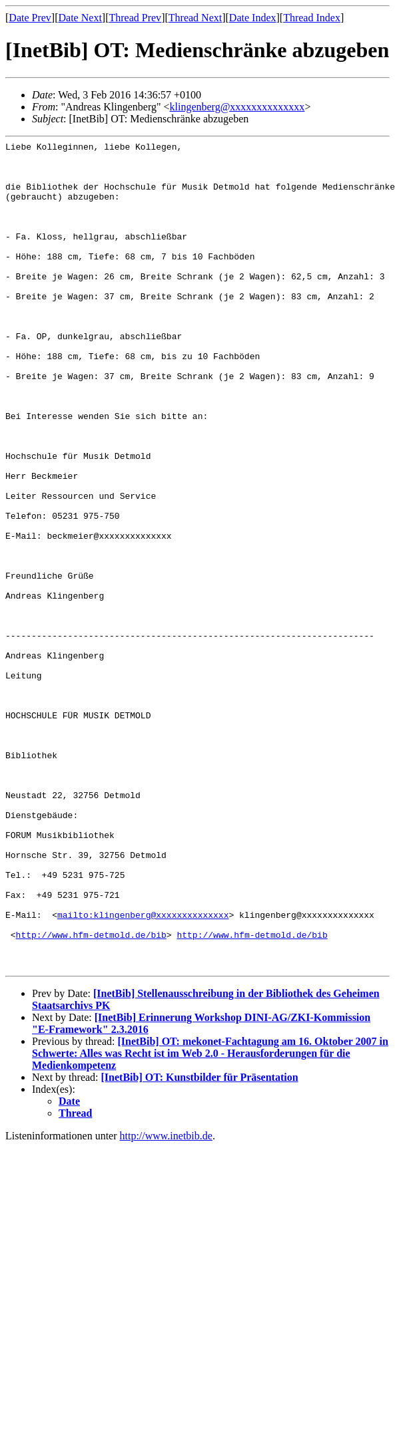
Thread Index (311, 17)
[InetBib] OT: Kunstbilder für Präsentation (199, 1242)
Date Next (80, 17)
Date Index (252, 17)
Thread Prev (135, 17)
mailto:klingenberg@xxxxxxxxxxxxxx (142, 1070)
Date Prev (30, 17)
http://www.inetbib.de (166, 1301)
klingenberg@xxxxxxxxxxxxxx (237, 106)
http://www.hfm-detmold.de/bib (91, 1094)
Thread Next (195, 17)
